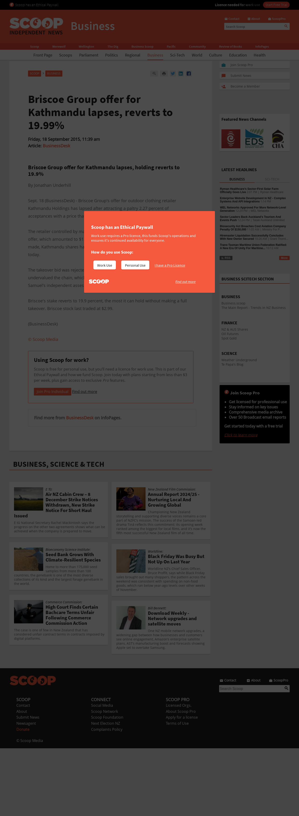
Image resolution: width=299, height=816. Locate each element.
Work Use (104, 265)
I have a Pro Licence (170, 265)
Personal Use (135, 265)
